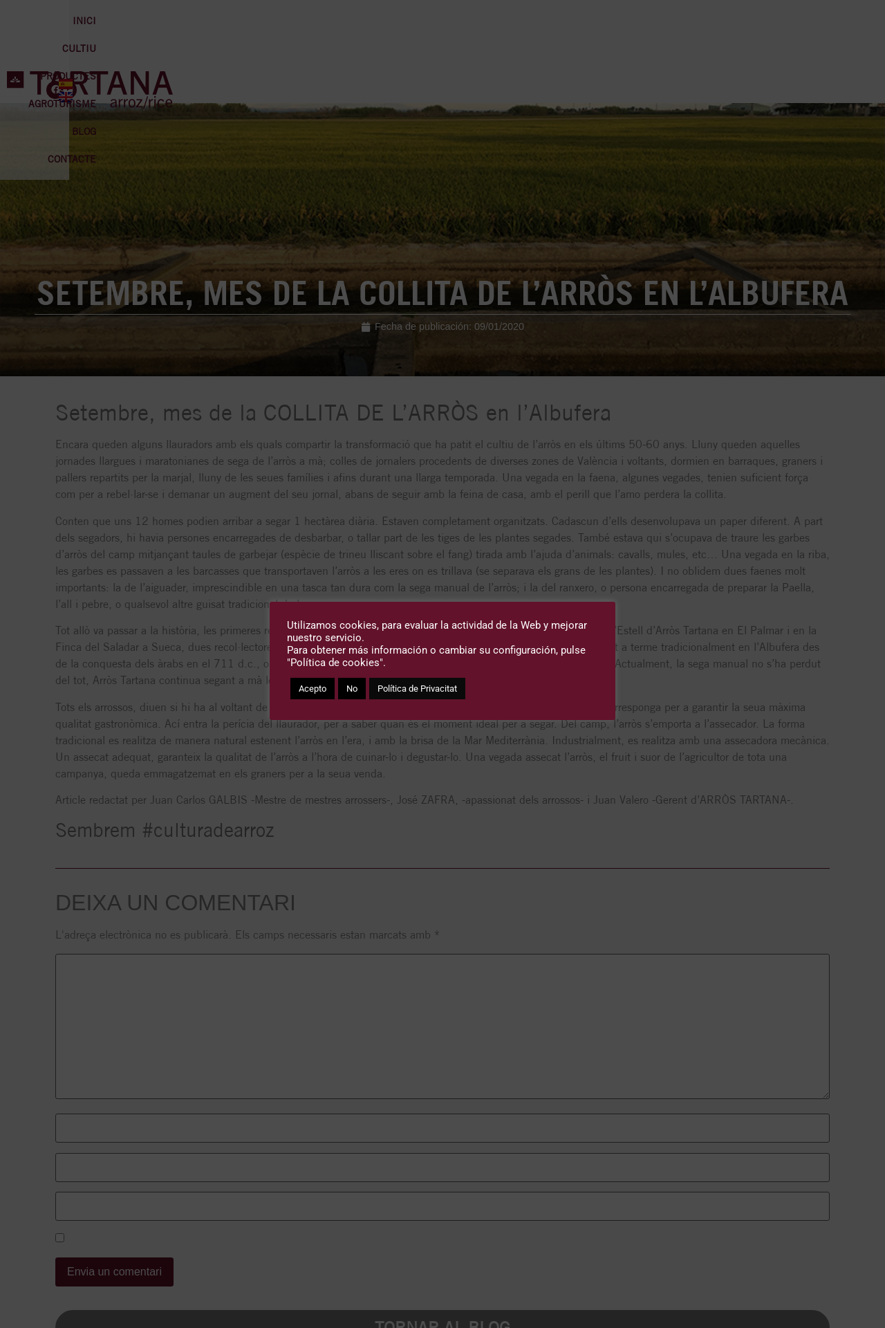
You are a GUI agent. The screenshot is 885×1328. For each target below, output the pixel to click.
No (351, 688)
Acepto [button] (312, 688)
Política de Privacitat (417, 688)
